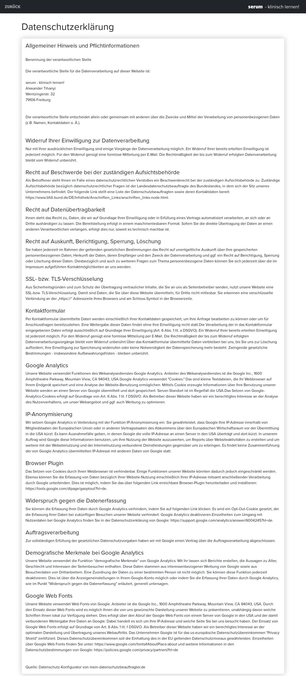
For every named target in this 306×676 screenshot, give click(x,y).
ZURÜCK (13, 6)
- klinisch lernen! (273, 6)
